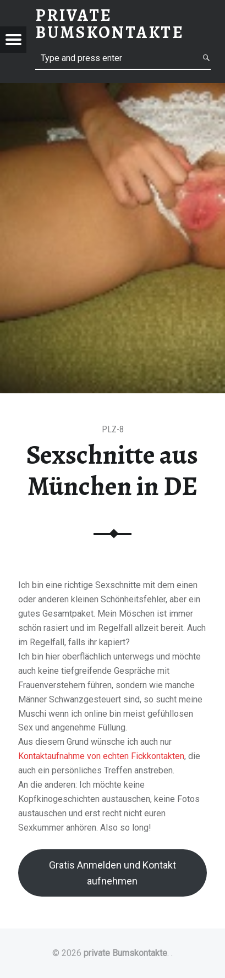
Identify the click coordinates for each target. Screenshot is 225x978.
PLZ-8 (113, 429)
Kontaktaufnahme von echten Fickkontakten (101, 756)
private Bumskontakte (125, 953)
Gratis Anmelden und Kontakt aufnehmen (112, 873)
